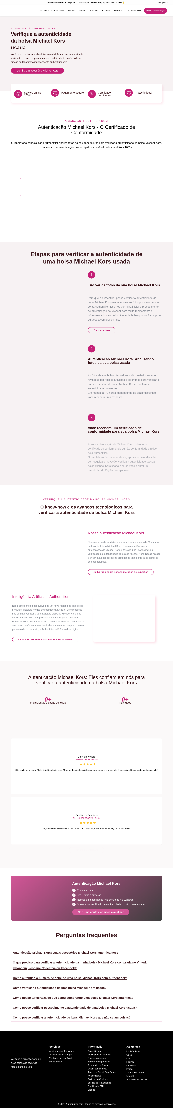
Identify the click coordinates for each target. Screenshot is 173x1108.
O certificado (94, 1049)
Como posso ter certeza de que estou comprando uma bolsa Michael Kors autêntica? (73, 995)
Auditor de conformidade (52, 10)
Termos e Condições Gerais (102, 1070)
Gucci (129, 1052)
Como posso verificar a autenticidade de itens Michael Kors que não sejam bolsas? (72, 1015)
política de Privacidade (99, 1080)
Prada (129, 1067)
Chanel (130, 1074)
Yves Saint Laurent (136, 1070)
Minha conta (55, 1059)
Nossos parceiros (97, 1056)
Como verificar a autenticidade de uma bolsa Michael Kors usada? (60, 985)
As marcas (133, 1044)
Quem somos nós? (97, 1066)
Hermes (130, 1060)
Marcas (71, 10)
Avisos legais (94, 1073)
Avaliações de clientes (99, 1052)
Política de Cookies (98, 1077)
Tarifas (82, 10)
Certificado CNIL (96, 1084)
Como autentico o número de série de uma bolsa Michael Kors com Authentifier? (70, 976)
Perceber (93, 10)
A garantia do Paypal (98, 1063)
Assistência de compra (60, 1052)
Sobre (118, 10)
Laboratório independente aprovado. (62, 2)
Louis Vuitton (133, 1049)
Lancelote (131, 1063)
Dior (128, 1056)
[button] (86, 950)
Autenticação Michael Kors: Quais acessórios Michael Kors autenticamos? (65, 950)
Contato (106, 10)
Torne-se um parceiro (99, 1059)
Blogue (91, 1087)
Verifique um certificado (61, 1056)
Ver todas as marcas (136, 1077)
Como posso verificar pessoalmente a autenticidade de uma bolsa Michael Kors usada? (75, 1005)
